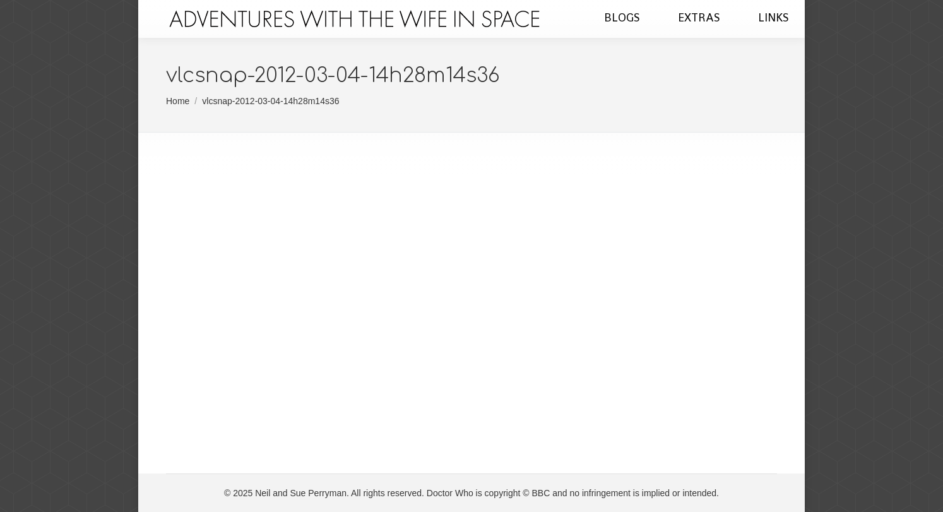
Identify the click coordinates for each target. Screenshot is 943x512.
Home (177, 101)
